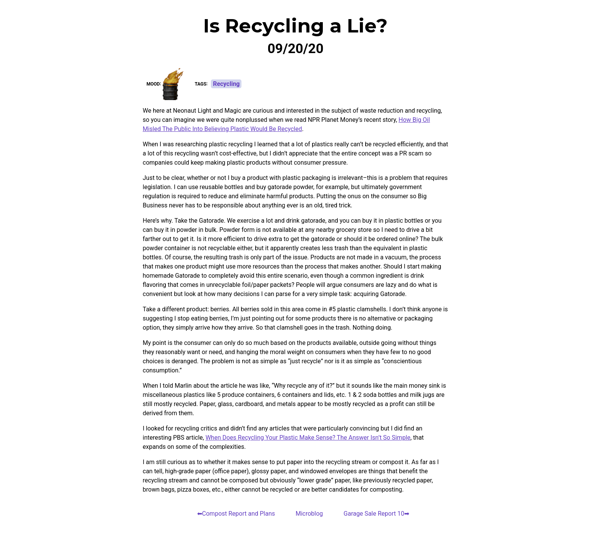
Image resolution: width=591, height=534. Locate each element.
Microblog (309, 513)
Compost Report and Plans (238, 513)
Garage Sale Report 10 (373, 513)
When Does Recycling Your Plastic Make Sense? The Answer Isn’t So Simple (308, 437)
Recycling (226, 83)
